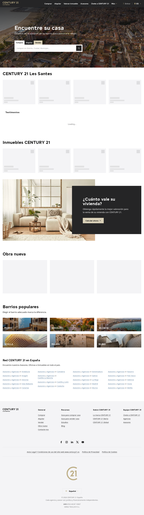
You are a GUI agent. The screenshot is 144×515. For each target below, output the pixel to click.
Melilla (130, 388)
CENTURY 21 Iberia (100, 419)
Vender (38, 42)
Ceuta (129, 384)
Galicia (95, 376)
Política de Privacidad (90, 452)
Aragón (25, 376)
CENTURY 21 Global (101, 422)
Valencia (130, 380)
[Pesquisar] (79, 48)
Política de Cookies (109, 452)
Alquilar (57, 3)
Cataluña (60, 386)
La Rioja (95, 380)
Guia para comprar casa (70, 415)
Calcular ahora (93, 220)
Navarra (130, 371)
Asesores (84, 3)
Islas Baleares (27, 384)
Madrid (95, 384)
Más (114, 3)
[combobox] (137, 3)
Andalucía (26, 371)
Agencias (15, 371)
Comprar (48, 3)
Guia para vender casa (70, 419)
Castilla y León (63, 382)
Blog (63, 426)
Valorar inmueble (71, 3)
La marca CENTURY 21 (102, 415)
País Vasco (131, 376)
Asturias (25, 380)
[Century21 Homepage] (11, 4)
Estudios (64, 422)
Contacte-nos (43, 429)
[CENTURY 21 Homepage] (19, 410)
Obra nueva (42, 426)
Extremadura (97, 371)
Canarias (25, 388)
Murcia (95, 388)
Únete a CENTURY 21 (100, 3)
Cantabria (61, 371)
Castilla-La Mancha (45, 378)
